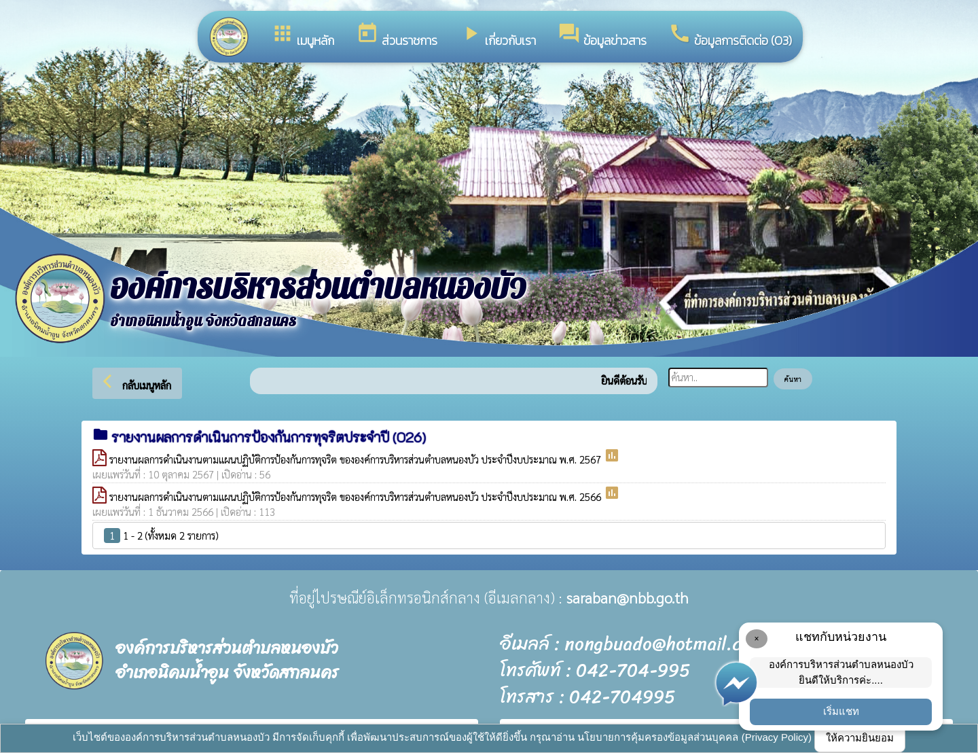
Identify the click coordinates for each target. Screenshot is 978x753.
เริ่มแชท (841, 711)
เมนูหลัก (302, 36)
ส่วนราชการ (396, 36)
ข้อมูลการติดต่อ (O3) (730, 36)
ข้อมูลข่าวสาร (602, 36)
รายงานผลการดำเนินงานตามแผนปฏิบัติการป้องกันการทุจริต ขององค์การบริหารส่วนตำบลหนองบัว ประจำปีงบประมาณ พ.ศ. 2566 (356, 496)
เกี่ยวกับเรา (497, 36)
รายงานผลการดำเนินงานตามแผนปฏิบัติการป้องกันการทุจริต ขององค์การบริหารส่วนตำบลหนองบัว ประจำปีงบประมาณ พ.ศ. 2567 (356, 459)
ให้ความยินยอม (860, 737)
